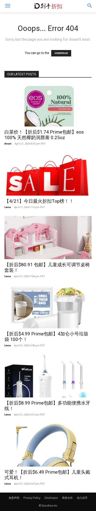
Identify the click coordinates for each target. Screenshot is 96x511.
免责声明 (14, 498)
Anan (8, 143)
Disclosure (51, 498)
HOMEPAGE (61, 53)
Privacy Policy (32, 498)
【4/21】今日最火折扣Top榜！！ (39, 201)
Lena (7, 207)
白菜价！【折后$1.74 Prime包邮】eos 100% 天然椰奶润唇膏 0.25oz (44, 134)
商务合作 (67, 498)
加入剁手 (82, 498)
